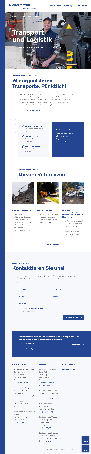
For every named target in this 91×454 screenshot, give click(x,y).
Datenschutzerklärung (36, 308)
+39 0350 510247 (46, 441)
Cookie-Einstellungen (75, 449)
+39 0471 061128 (46, 380)
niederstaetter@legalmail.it (24, 388)
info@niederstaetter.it (23, 382)
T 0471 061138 (60, 139)
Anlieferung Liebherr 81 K (22, 210)
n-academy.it (45, 385)
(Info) (31, 349)
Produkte (82, 6)
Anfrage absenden (73, 317)
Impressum (62, 449)
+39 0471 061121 (21, 422)
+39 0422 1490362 (47, 428)
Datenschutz (27, 349)
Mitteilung (52, 303)
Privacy (67, 449)
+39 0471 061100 (21, 380)
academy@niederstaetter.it (50, 382)
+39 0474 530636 (47, 398)
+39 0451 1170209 (47, 412)
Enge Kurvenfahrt (44, 210)
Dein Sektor (55, 6)
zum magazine (52, 244)
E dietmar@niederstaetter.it (64, 142)
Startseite (15, 16)
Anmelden (76, 344)
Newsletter (24, 311)
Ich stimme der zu (33, 308)
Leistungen (69, 6)
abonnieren (28, 311)
